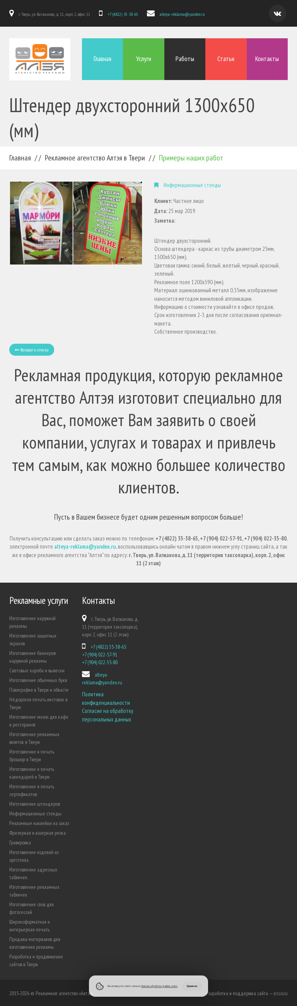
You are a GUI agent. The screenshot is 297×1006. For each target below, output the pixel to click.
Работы (185, 58)
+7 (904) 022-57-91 (99, 653)
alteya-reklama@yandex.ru (181, 14)
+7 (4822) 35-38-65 (122, 14)
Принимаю (192, 986)
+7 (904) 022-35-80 (100, 661)
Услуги (143, 58)
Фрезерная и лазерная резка (37, 832)
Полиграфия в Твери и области (38, 688)
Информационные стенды (35, 812)
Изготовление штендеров (34, 803)
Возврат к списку (32, 348)
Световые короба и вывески (37, 669)
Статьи (225, 58)
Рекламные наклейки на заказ (39, 822)
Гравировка (20, 841)
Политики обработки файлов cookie (159, 986)
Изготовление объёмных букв (38, 679)
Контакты (267, 58)
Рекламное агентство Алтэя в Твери (95, 157)
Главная (102, 58)
